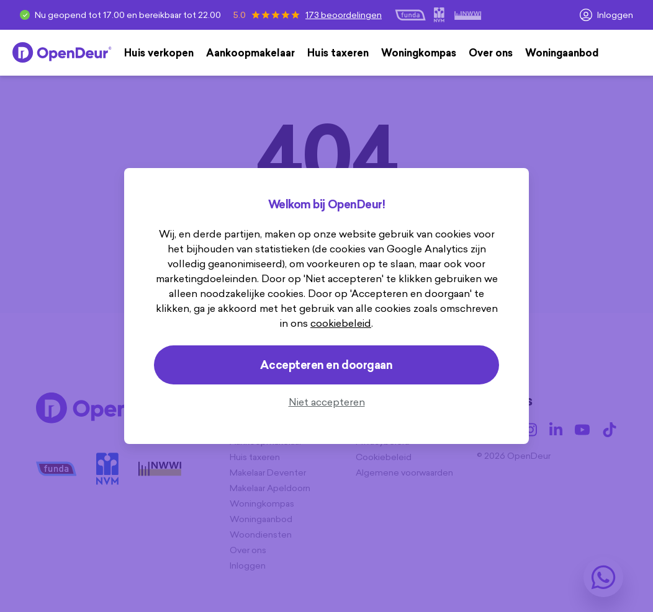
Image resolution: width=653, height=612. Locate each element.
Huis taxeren (338, 53)
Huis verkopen (159, 53)
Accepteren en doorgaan (326, 365)
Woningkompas (418, 53)
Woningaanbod (562, 53)
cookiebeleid (340, 323)
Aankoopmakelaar (250, 53)
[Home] (62, 52)
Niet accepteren (327, 402)
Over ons (491, 53)
